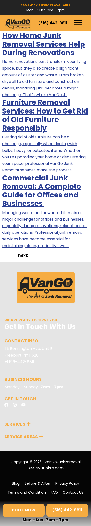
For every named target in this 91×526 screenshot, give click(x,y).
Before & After (37, 483)
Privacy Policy (67, 483)
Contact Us (73, 492)
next (23, 255)
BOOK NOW (23, 510)
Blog (16, 483)
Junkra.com (52, 468)
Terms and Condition (27, 492)
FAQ (54, 492)
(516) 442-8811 (52, 23)
